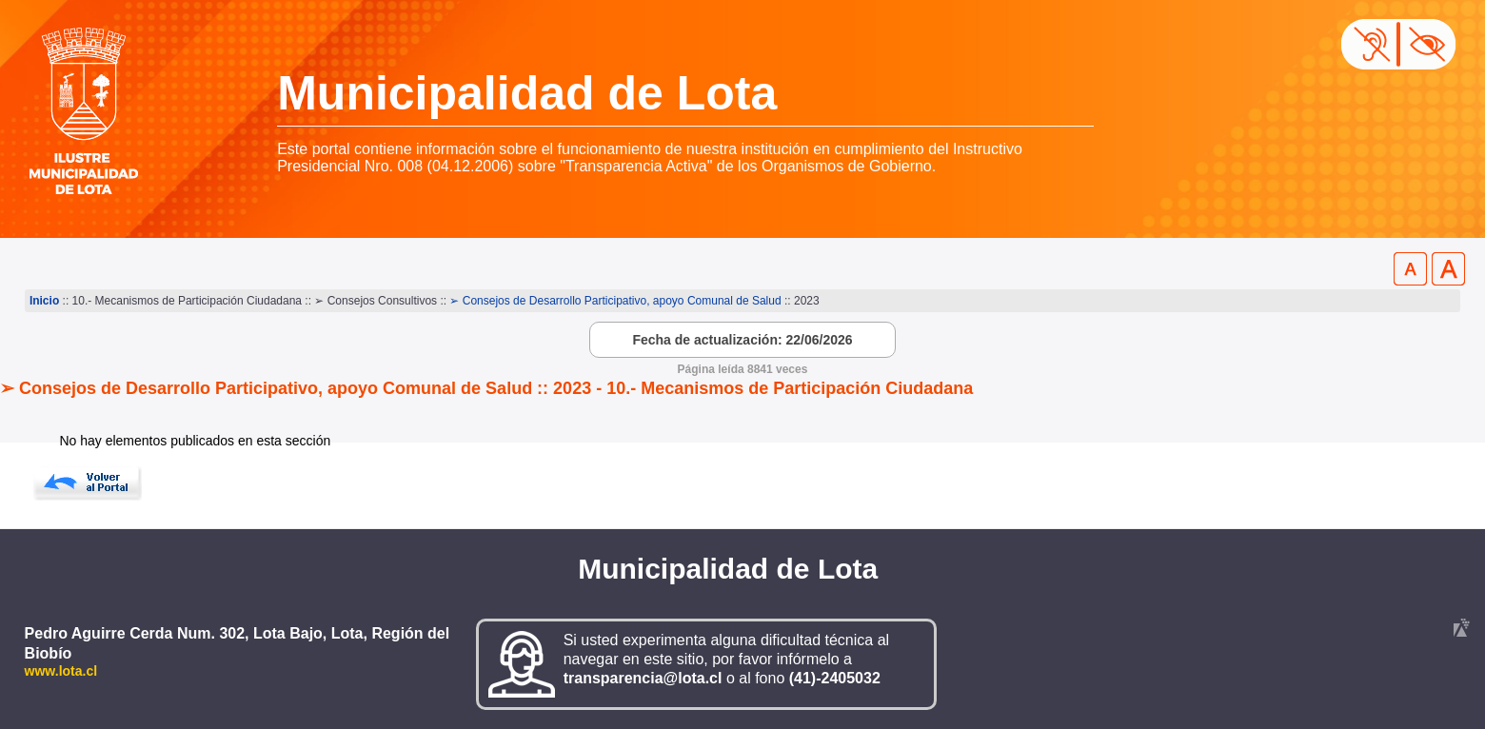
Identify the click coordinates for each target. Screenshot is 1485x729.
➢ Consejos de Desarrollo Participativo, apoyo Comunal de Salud (616, 300)
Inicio (44, 300)
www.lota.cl (61, 671)
